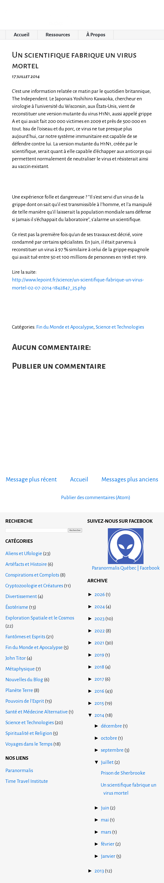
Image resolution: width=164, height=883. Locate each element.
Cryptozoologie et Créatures (34, 585)
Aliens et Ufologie (23, 553)
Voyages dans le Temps (28, 744)
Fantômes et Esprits (25, 636)
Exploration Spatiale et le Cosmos (39, 618)
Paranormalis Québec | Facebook (126, 549)
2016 (99, 691)
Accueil (21, 34)
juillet (107, 762)
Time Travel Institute (26, 781)
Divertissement (21, 596)
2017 (99, 679)
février (108, 844)
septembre (112, 750)
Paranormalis (19, 770)
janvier (108, 856)
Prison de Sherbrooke (123, 773)
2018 (99, 667)
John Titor (15, 658)
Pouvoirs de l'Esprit (24, 701)
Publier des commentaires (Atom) (95, 497)
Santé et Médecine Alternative (36, 711)
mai (105, 820)
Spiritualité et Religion (28, 733)
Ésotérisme (16, 607)
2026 (100, 594)
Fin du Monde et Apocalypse (64, 327)
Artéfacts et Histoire (26, 564)
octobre (109, 738)
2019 (99, 655)
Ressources (58, 34)
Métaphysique (20, 669)
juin (105, 808)
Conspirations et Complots (32, 575)
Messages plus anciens (129, 479)
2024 (100, 606)
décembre (112, 726)
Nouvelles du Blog (24, 679)
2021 (99, 642)
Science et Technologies (120, 327)
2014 (99, 715)
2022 (100, 630)
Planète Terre (19, 690)
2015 (99, 703)
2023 (99, 618)
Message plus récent (31, 479)
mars (106, 832)
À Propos (95, 34)
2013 (99, 871)
